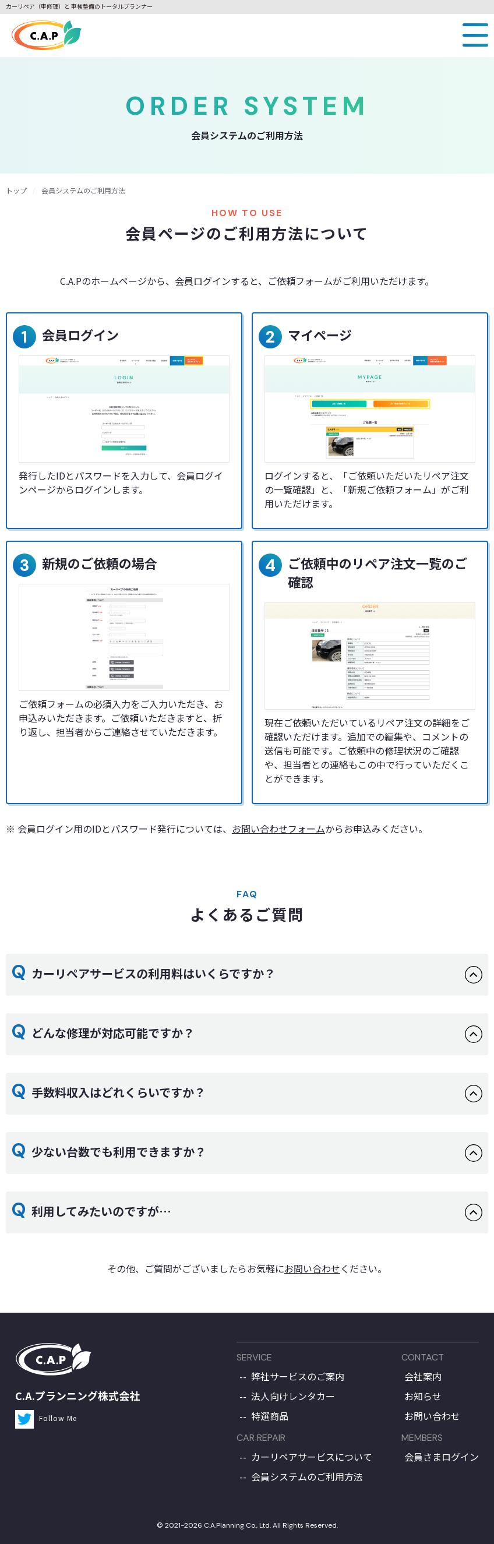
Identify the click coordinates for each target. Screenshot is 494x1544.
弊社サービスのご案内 (297, 1376)
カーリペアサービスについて (311, 1457)
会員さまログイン (441, 1457)
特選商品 (269, 1416)
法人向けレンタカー (293, 1396)
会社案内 (423, 1376)
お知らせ (423, 1396)
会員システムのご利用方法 (307, 1476)
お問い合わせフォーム (278, 829)
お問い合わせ (312, 1268)
